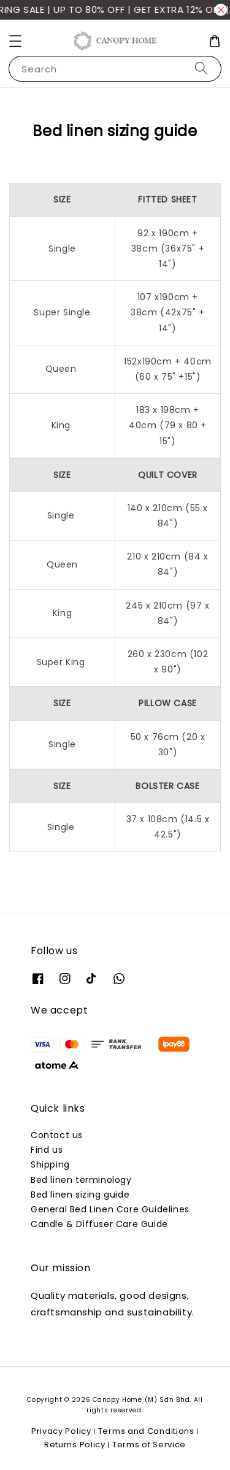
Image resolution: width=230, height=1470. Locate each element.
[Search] (201, 68)
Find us (47, 1150)
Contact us (57, 1135)
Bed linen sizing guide (80, 1194)
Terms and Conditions (146, 1431)
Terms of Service (149, 1444)
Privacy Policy (61, 1431)
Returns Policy (74, 1444)
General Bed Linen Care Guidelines (110, 1209)
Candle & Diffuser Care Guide (99, 1224)
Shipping (50, 1164)
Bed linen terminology (81, 1180)
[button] (15, 41)
